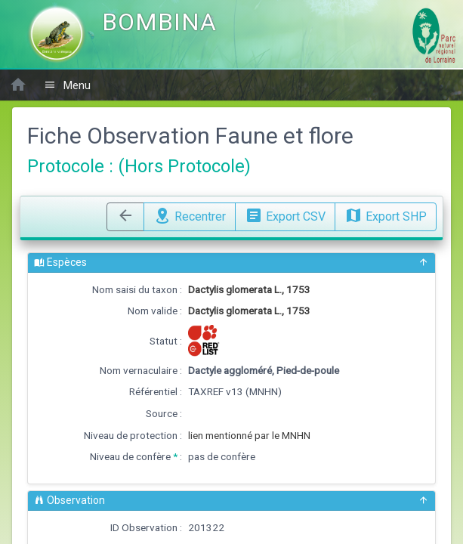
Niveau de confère (130, 456)
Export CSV (285, 214)
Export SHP (385, 214)
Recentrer (189, 214)
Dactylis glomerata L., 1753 (249, 289)
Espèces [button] (231, 262)
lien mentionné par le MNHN (249, 435)
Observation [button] (231, 500)
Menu (67, 85)
